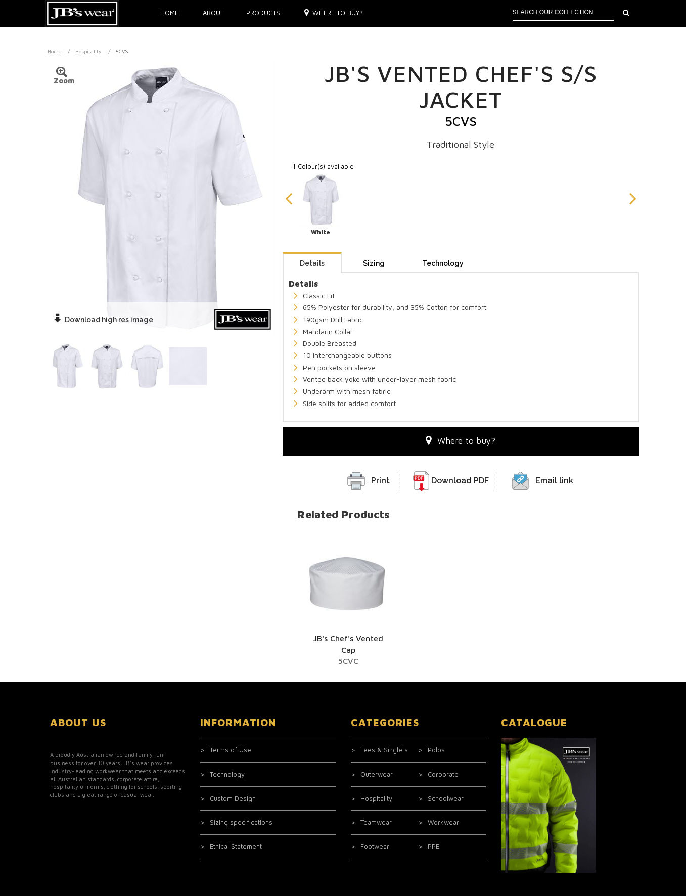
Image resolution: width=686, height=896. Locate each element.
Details (312, 186)
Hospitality (88, 51)
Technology (443, 186)
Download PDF (460, 403)
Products (263, 13)
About (213, 13)
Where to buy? (333, 13)
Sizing (374, 186)
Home (169, 13)
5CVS (122, 51)
